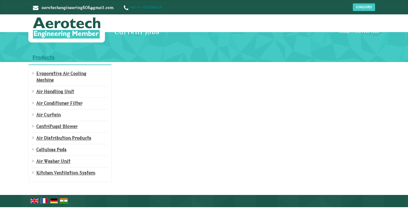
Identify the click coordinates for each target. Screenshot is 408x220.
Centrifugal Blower (56, 126)
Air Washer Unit (53, 161)
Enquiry (364, 7)
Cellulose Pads (51, 150)
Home (344, 32)
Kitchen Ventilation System (65, 173)
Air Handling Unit (55, 92)
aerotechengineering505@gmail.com (77, 8)
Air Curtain (48, 115)
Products (43, 58)
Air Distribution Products (63, 138)
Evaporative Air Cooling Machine (61, 77)
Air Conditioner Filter (59, 103)
